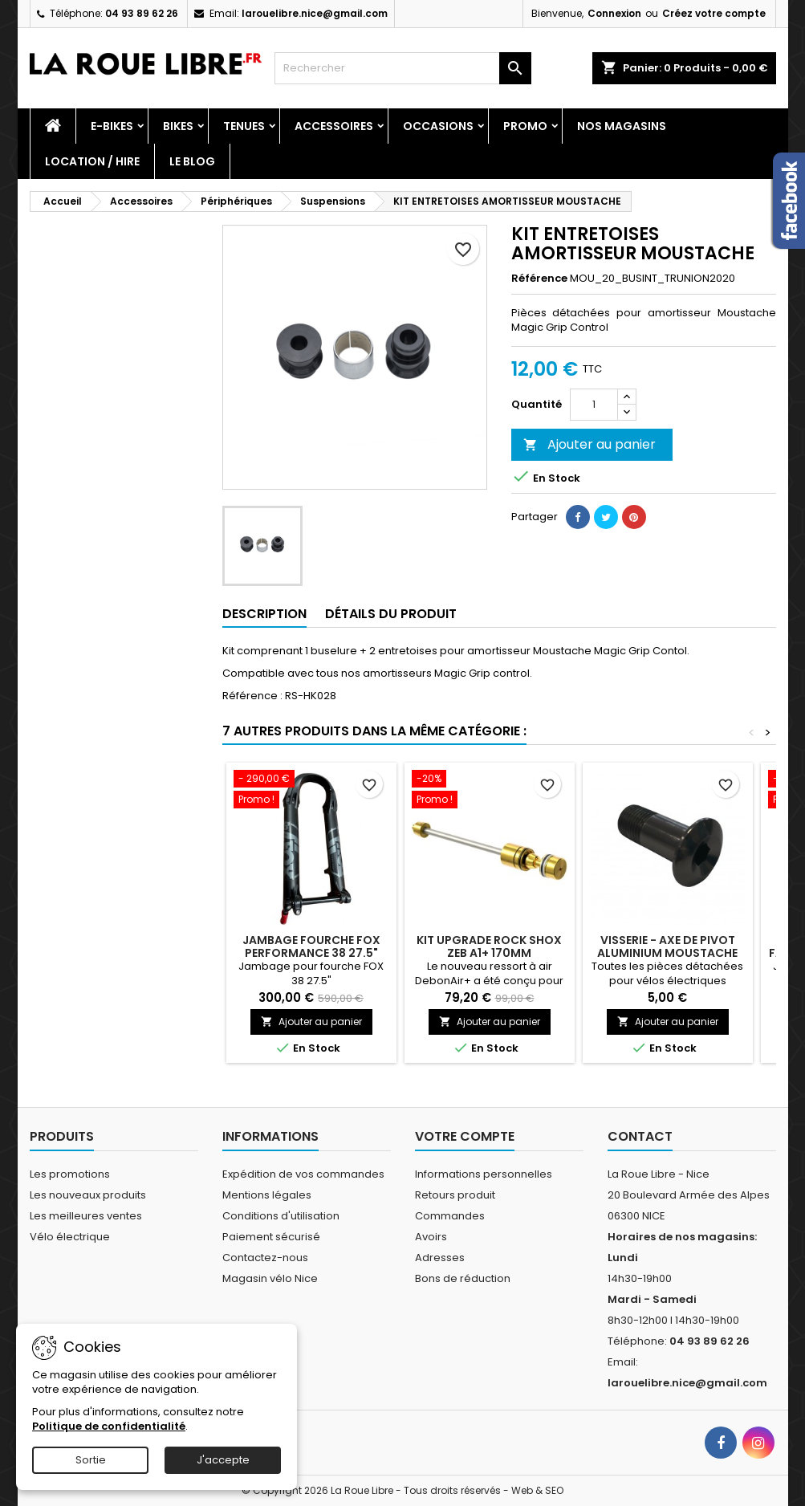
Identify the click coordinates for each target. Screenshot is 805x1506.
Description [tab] (264, 613)
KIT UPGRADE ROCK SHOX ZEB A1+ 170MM (489, 946)
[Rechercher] (402, 68)
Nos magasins (621, 126)
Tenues (244, 126)
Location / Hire (92, 161)
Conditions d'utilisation (280, 1215)
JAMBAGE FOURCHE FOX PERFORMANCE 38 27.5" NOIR (311, 953)
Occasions (438, 126)
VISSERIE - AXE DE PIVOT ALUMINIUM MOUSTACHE (667, 946)
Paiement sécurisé (271, 1236)
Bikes (178, 126)
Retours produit (455, 1195)
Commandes (450, 1215)
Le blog (192, 161)
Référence (539, 278)
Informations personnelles (483, 1174)
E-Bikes (112, 126)
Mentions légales (266, 1195)
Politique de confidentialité (108, 1426)
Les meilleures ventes (86, 1215)
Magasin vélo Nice (270, 1278)
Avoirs (431, 1236)
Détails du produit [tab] (391, 613)
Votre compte (464, 1136)
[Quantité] (594, 405)
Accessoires (334, 126)
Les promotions (70, 1174)
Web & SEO (537, 1490)
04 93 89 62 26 (141, 13)
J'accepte (223, 1459)
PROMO (525, 126)
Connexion (614, 13)
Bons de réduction (462, 1278)
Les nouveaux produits (88, 1195)
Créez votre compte (714, 13)
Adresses (440, 1257)
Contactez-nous (265, 1257)
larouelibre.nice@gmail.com (315, 13)
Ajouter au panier (589, 444)
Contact (640, 1136)
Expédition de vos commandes (303, 1174)
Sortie (90, 1459)
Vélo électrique (70, 1236)
